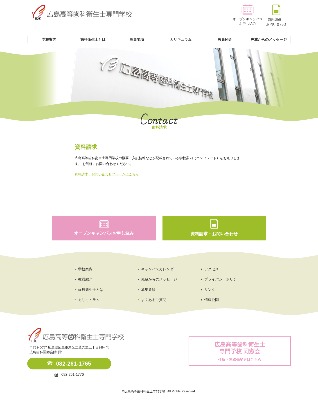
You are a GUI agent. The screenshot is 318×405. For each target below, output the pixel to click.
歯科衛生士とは (93, 39)
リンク (209, 290)
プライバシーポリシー (222, 279)
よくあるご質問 (153, 300)
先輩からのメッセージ (269, 39)
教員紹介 (225, 39)
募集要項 (137, 39)
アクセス (211, 269)
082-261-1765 (73, 363)
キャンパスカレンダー (159, 269)
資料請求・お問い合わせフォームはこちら (107, 174)
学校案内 (49, 39)
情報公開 (211, 300)
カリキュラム (181, 39)
